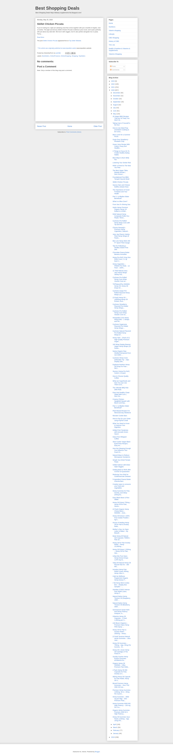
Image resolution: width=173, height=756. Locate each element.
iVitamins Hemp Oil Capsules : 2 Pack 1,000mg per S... (120, 618)
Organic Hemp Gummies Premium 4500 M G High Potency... (121, 712)
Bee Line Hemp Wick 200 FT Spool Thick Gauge (121, 242)
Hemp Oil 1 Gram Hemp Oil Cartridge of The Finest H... (121, 652)
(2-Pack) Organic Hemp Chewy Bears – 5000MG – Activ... (121, 511)
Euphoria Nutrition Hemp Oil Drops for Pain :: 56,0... (121, 366)
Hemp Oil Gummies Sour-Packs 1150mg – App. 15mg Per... (121, 719)
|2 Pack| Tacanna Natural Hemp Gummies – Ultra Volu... (121, 638)
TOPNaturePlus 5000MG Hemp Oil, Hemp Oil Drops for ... (121, 286)
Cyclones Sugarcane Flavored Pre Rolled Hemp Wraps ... (120, 326)
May (114, 114)
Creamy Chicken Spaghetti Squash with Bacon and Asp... (121, 401)
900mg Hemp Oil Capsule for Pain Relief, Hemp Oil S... (121, 678)
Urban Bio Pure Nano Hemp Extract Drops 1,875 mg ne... (120, 558)
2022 (113, 84)
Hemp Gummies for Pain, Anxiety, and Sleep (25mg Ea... (121, 493)
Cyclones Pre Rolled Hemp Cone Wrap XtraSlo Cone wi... (120, 279)
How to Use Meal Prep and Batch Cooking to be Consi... (121, 130)
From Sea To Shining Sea (121, 204)
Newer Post (41, 126)
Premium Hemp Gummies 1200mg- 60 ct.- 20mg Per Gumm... (121, 692)
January (116, 733)
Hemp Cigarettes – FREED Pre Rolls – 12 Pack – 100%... (121, 266)
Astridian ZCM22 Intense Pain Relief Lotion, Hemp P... (121, 591)
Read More (40, 37)
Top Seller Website (75, 40)
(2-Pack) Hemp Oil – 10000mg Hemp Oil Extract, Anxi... (120, 299)
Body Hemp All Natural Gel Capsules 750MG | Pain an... (121, 538)
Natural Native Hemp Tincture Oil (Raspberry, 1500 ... (122, 598)
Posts (113, 66)
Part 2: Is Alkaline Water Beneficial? (121, 197)
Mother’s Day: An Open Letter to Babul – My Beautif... (121, 531)
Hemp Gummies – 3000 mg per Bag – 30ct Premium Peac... (121, 698)
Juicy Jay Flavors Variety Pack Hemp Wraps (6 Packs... (121, 236)
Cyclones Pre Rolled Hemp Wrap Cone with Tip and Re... (121, 222)
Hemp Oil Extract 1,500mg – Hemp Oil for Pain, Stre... (122, 551)
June (115, 111)
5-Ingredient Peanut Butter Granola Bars (122, 480)
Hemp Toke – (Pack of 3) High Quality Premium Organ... (121, 339)
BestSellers (45, 56)
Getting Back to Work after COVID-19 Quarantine (122, 470)
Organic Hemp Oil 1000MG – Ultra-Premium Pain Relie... (121, 665)
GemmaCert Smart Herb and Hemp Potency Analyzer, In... (121, 611)
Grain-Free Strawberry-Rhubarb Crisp (121, 140)
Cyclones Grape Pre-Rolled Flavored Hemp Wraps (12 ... (121, 292)
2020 (113, 90)
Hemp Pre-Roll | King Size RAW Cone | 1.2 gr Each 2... (122, 259)
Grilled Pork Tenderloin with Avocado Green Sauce (120, 432)
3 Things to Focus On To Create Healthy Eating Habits (121, 153)
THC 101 (112, 45)
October (116, 99)
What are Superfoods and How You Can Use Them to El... (121, 383)
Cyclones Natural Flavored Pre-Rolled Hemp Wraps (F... (122, 333)
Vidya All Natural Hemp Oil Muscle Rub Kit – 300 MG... (122, 564)
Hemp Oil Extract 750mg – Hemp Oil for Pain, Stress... (122, 504)
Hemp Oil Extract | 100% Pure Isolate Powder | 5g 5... (121, 518)
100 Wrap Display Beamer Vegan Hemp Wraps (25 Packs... (122, 346)
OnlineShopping (66, 56)
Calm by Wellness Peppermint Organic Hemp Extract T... (120, 578)
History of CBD (114, 41)
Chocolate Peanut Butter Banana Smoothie (121, 253)
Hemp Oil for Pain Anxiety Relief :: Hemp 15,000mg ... (121, 544)
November (116, 96)
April (115, 724)
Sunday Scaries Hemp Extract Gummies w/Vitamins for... (120, 658)
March (115, 727)
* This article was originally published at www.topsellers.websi (56, 48)
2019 (113, 737)
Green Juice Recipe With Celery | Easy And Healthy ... (121, 146)
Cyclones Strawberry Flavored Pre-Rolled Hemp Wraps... (120, 306)
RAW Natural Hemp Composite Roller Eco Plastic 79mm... (121, 216)
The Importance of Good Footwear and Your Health (121, 191)
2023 (113, 81)
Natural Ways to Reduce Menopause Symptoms (121, 456)
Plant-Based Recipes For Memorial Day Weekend (122, 412)
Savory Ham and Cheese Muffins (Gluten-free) (121, 186)
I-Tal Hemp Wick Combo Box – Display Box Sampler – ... (121, 585)
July (114, 108)
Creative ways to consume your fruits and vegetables (122, 486)
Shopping (75, 56)
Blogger (97, 751)
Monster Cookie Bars (120, 416)
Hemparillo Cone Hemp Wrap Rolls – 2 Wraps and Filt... (121, 319)
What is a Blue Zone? (120, 201)
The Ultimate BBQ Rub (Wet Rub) (120, 388)
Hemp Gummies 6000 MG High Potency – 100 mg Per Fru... (122, 705)
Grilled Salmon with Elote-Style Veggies (121, 466)
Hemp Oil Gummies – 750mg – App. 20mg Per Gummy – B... (122, 645)
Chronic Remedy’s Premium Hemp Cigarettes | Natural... (121, 229)
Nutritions (112, 27)
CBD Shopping (114, 38)
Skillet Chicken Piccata (50, 40)
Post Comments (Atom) (73, 132)
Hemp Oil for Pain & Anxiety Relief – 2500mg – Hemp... (120, 631)
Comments (114, 70)
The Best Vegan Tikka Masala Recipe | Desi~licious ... (120, 172)
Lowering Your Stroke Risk (122, 163)
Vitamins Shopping (115, 54)
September (117, 102)
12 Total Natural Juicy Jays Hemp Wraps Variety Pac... (120, 272)
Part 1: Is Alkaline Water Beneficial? (121, 407)
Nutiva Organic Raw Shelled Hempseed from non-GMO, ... (122, 353)
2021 (113, 87)
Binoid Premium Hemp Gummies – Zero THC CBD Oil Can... (121, 685)
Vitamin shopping (115, 30)
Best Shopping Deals (57, 8)
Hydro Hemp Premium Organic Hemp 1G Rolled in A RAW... (120, 209)
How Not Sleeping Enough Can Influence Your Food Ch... (122, 450)
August (115, 105)
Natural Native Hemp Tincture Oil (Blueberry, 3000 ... (121, 605)
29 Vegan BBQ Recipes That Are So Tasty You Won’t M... (121, 118)
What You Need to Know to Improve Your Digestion (121, 425)
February (116, 730)
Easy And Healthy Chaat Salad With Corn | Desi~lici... (121, 394)
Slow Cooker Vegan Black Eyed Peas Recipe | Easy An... (121, 443)
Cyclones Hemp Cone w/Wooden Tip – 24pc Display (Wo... (121, 359)
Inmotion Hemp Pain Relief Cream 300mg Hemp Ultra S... (120, 571)
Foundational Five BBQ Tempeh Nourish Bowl (121, 178)
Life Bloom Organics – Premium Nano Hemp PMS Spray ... (121, 625)
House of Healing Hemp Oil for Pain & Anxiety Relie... (121, 524)
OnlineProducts (55, 56)
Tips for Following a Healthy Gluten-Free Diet (120, 247)
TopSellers (82, 56)
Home (70, 126)
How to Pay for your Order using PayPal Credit (122, 419)
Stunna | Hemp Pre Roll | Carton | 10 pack (121, 372)
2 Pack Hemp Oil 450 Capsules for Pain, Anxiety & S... (120, 672)
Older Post (98, 126)
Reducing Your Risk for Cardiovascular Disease (122, 475)
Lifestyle (111, 34)
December (116, 93)
